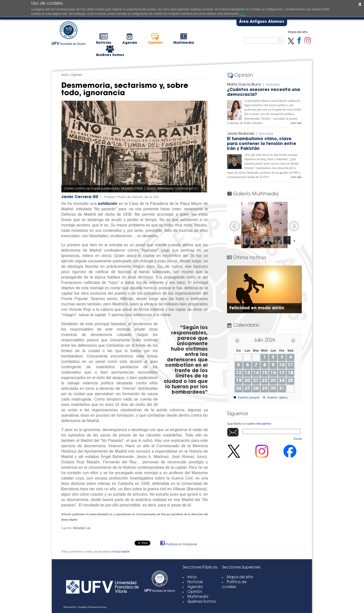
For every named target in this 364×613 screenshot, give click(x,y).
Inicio (65, 75)
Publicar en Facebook (178, 544)
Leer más (296, 123)
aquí (242, 13)
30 (273, 389)
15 (264, 373)
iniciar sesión (121, 551)
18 (290, 373)
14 (256, 373)
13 (247, 373)
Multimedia (197, 597)
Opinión (76, 75)
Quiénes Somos (201, 602)
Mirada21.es (81, 528)
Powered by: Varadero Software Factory (85, 606)
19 (238, 381)
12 (238, 373)
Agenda (195, 587)
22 (264, 381)
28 (256, 389)
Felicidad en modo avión (256, 308)
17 (281, 373)
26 (238, 389)
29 (264, 389)
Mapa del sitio (240, 577)
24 (281, 381)
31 (281, 389)
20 (247, 381)
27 (247, 389)
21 (256, 381)
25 (290, 381)
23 (273, 381)
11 (290, 365)
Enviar (297, 439)
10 (281, 365)
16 (273, 373)
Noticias (195, 582)
